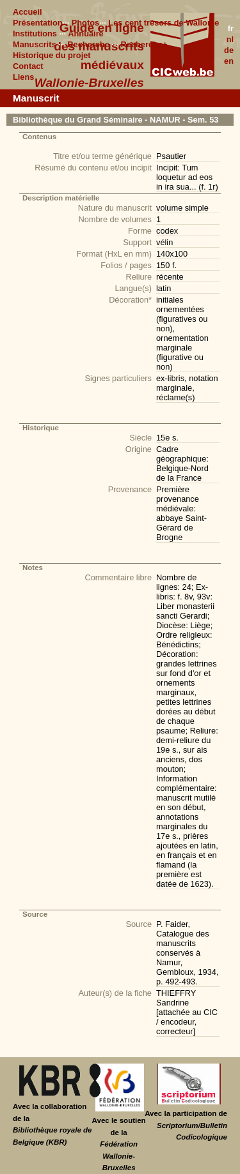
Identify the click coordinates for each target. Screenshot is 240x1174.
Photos (85, 22)
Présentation (38, 22)
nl (230, 39)
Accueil (27, 12)
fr (231, 28)
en (229, 61)
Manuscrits (34, 44)
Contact (28, 66)
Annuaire (85, 33)
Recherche (88, 44)
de (229, 50)
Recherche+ (144, 44)
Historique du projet (52, 55)
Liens (23, 77)
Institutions (35, 33)
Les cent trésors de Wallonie (163, 22)
